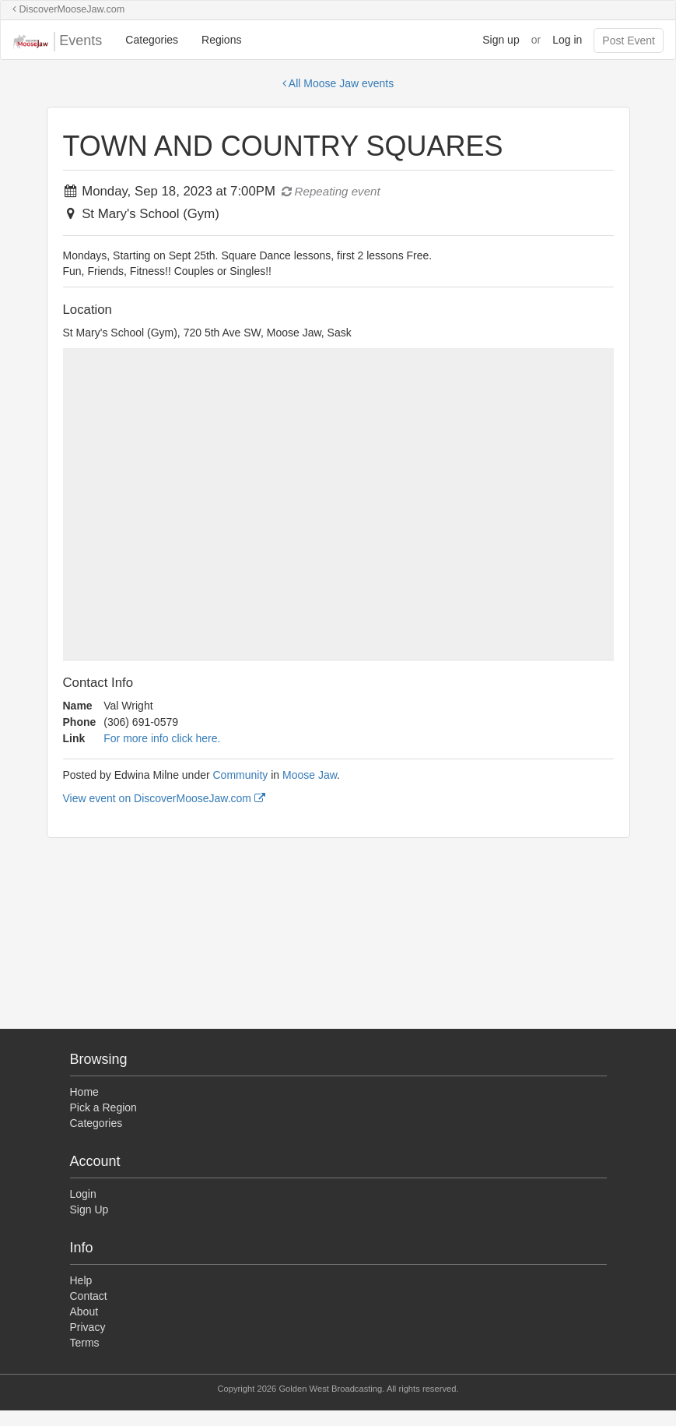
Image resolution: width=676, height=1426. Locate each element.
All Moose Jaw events (338, 83)
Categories (151, 39)
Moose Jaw (309, 775)
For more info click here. (161, 738)
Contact (88, 1296)
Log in (567, 39)
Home (84, 1092)
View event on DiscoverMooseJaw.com (164, 798)
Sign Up (89, 1209)
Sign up (500, 39)
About (84, 1311)
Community (240, 775)
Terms (85, 1342)
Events (57, 41)
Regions (221, 39)
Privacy (88, 1327)
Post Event (628, 40)
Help (81, 1280)
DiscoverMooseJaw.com (68, 9)
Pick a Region (103, 1107)
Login (83, 1194)
